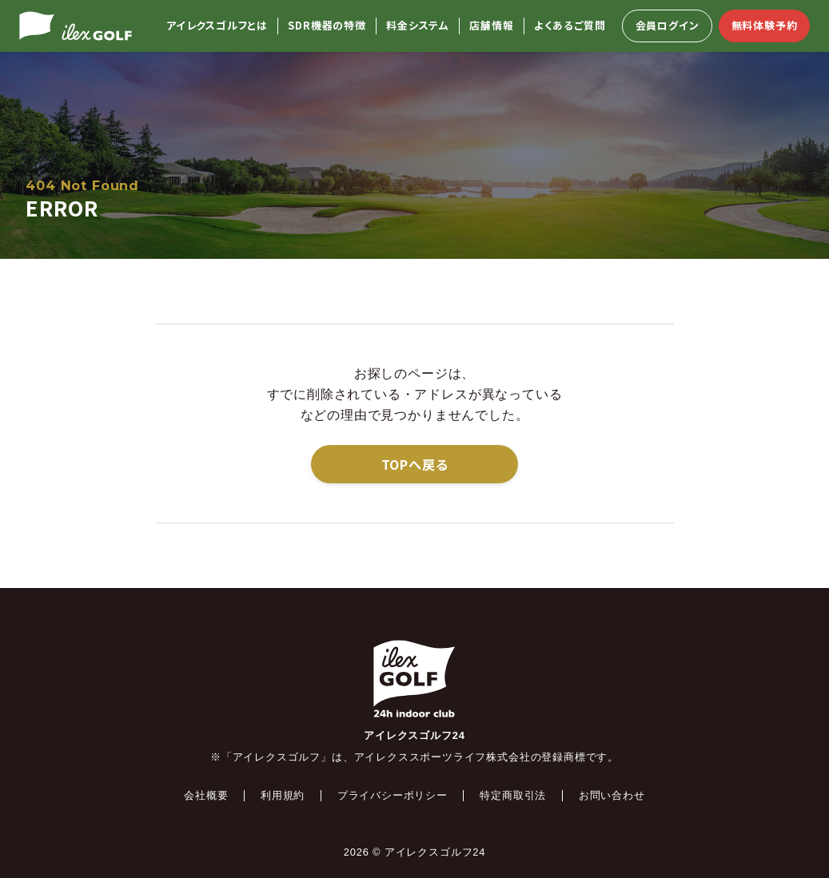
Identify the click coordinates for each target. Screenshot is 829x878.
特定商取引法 (513, 795)
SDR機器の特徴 (326, 26)
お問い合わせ (612, 795)
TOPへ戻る (414, 464)
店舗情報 (491, 26)
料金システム (417, 26)
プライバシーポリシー (392, 795)
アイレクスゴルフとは (217, 26)
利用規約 (283, 795)
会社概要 (206, 795)
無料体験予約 (764, 25)
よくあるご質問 (570, 26)
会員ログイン (667, 25)
